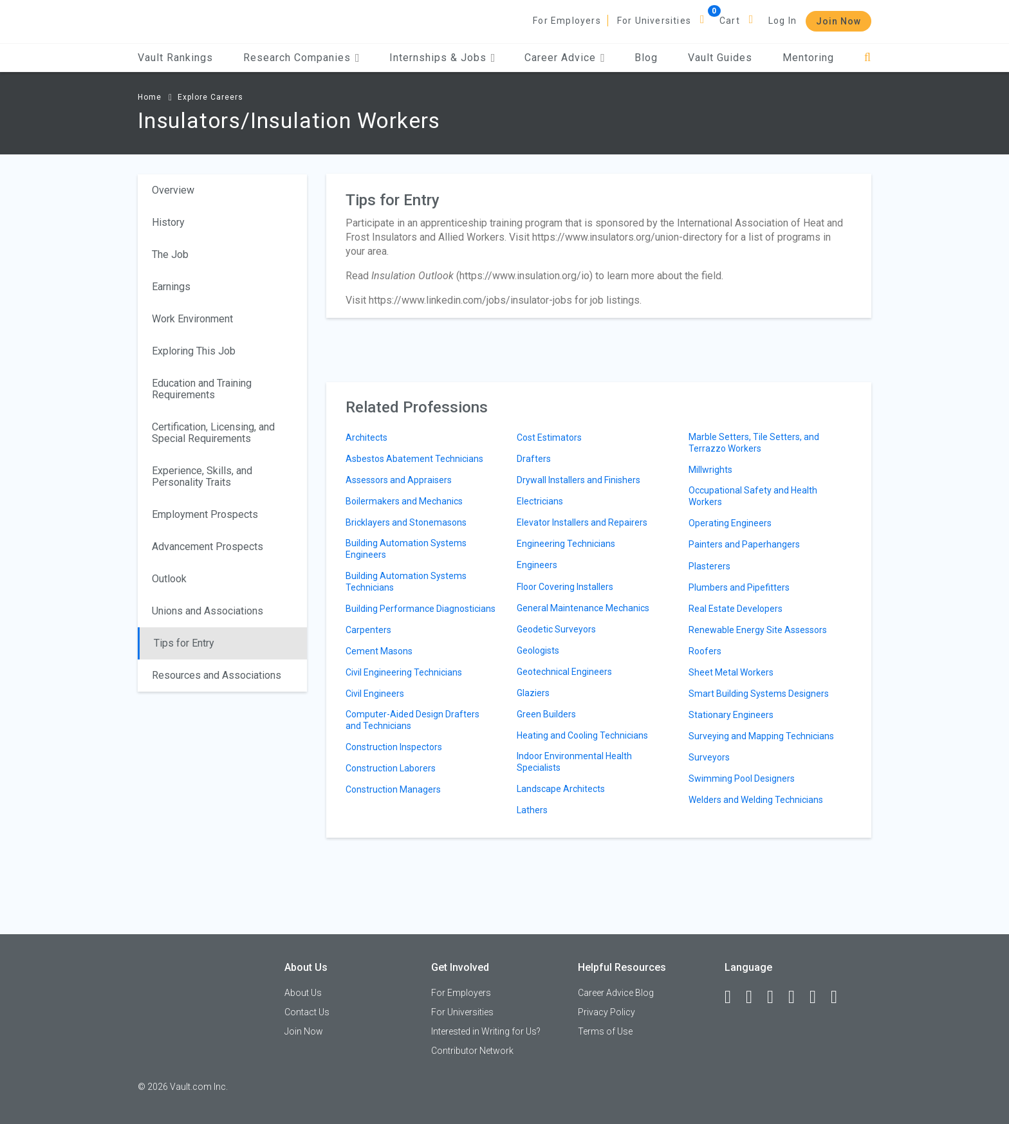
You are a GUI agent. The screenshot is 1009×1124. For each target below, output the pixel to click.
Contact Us (306, 1012)
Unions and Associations (207, 611)
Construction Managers (393, 789)
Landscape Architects (561, 789)
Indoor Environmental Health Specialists (574, 762)
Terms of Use (605, 1031)
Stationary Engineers (731, 715)
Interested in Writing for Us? (486, 1031)
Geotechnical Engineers (564, 672)
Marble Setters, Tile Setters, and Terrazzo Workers (754, 443)
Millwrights (710, 470)
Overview (173, 190)
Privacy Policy (606, 1012)
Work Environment (192, 319)
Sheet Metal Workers (731, 672)
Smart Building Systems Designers (759, 693)
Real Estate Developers (735, 608)
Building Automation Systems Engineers (406, 549)
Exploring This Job (194, 351)
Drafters (534, 459)
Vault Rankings (175, 57)
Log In (782, 20)
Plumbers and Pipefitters (739, 587)
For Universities (654, 20)
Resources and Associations (216, 675)
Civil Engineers (375, 693)
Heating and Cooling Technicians (582, 735)
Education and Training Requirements (202, 389)
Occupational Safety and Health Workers (753, 496)
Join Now (838, 21)
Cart (729, 20)
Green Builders (546, 714)
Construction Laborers (391, 768)
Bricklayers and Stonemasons (406, 522)
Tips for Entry (184, 643)
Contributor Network (472, 1051)
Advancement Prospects (207, 546)
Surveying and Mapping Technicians (761, 736)
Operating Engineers (730, 523)
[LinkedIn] (755, 997)
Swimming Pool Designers (742, 778)
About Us (303, 993)
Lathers (532, 810)
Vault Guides (720, 57)
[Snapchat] (840, 997)
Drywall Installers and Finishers (578, 480)
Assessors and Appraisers (399, 480)
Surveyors (709, 757)
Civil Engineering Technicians (404, 672)
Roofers (705, 651)
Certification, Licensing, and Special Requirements (213, 433)
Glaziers (533, 693)
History (168, 222)
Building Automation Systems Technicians (406, 582)
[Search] (867, 57)
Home (150, 97)
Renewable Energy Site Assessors (758, 630)
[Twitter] (776, 997)
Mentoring (808, 57)
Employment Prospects (205, 514)
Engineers (537, 565)
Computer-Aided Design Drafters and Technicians (412, 720)
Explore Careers (210, 97)
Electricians (540, 501)
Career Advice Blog (616, 993)
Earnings (171, 287)
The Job (170, 254)
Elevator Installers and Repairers (582, 522)
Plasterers (709, 566)
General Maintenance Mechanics (583, 608)
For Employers (567, 20)
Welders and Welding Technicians (756, 800)
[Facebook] (734, 997)
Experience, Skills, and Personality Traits (202, 476)
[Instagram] (797, 997)
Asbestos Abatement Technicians (414, 459)
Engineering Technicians (566, 544)
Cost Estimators (549, 437)
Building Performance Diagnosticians (420, 608)
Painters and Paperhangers (744, 544)
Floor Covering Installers (565, 587)
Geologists (538, 650)
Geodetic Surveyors (556, 629)
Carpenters (368, 630)
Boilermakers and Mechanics (404, 501)
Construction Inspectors (394, 747)
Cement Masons (379, 651)
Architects (366, 437)
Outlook (169, 579)
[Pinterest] (819, 997)
